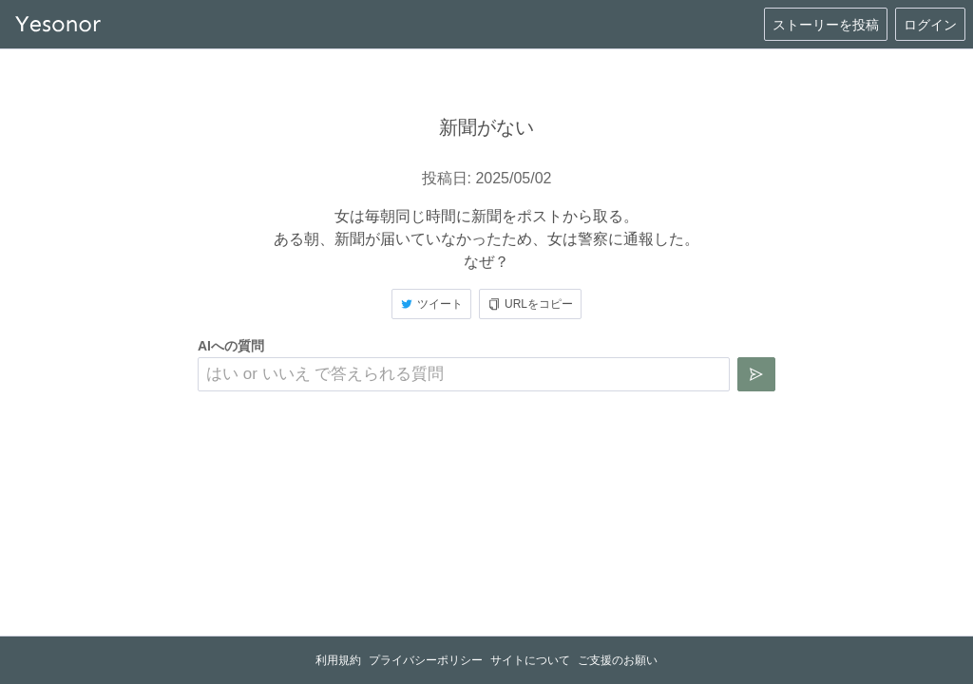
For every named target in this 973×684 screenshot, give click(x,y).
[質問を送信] (756, 374)
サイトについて (530, 660)
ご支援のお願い (618, 660)
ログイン (930, 24)
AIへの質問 (231, 345)
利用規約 (338, 660)
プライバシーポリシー (426, 660)
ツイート (431, 304)
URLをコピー (530, 304)
